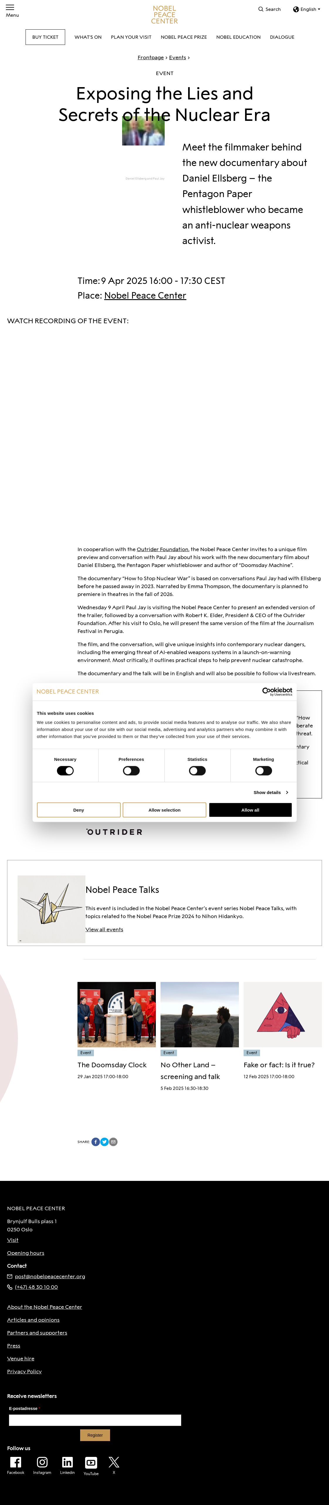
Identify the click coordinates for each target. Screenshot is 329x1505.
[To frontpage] (164, 14)
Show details (267, 792)
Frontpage (151, 57)
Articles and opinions (33, 1320)
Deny (78, 809)
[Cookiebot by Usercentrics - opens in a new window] (266, 691)
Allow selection (164, 809)
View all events (104, 929)
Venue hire (20, 1358)
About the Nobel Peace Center (44, 1307)
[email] (113, 1141)
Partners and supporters (37, 1333)
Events (175, 57)
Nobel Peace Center (145, 295)
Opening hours (25, 1253)
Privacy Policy (24, 1371)
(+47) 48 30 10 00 (32, 1287)
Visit (12, 1240)
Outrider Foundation (162, 549)
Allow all (250, 809)
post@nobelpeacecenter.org (46, 1276)
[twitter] (104, 1141)
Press (13, 1346)
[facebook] (95, 1141)
